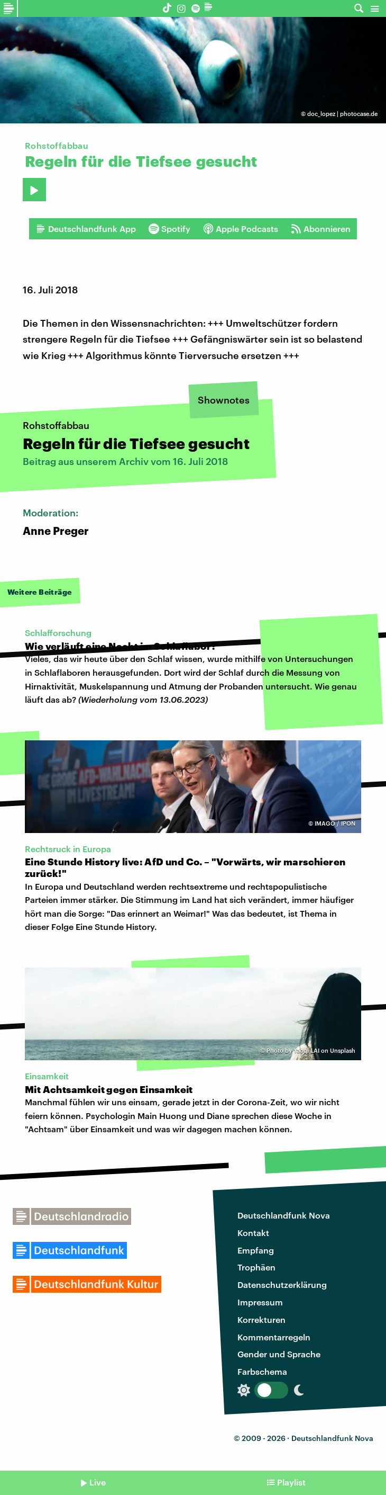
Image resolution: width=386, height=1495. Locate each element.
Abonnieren (321, 228)
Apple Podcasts (240, 228)
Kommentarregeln (273, 1337)
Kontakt (253, 1233)
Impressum (260, 1302)
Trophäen (256, 1267)
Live (97, 1482)
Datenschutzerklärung (282, 1284)
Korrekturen (261, 1319)
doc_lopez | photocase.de (342, 113)
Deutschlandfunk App (85, 228)
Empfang (255, 1250)
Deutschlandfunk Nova (283, 1215)
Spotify (169, 228)
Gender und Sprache (278, 1354)
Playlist (291, 1482)
